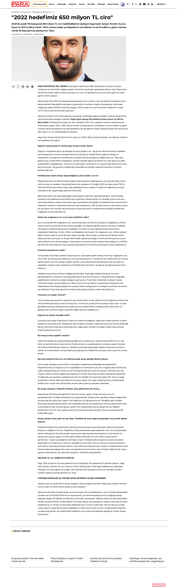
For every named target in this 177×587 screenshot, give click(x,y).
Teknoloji (101, 4)
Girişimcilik (61, 4)
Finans (51, 4)
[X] (136, 4)
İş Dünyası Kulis (39, 4)
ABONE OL (161, 4)
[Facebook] (132, 4)
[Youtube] (144, 4)
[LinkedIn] (148, 4)
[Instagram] (140, 4)
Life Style (91, 4)
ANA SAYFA (15, 12)
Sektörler (72, 4)
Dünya (82, 4)
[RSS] (152, 4)
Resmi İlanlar (113, 4)
